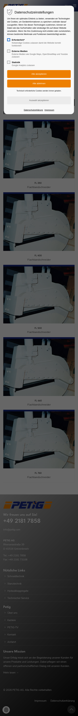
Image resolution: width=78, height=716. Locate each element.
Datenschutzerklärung (33, 110)
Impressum (49, 110)
